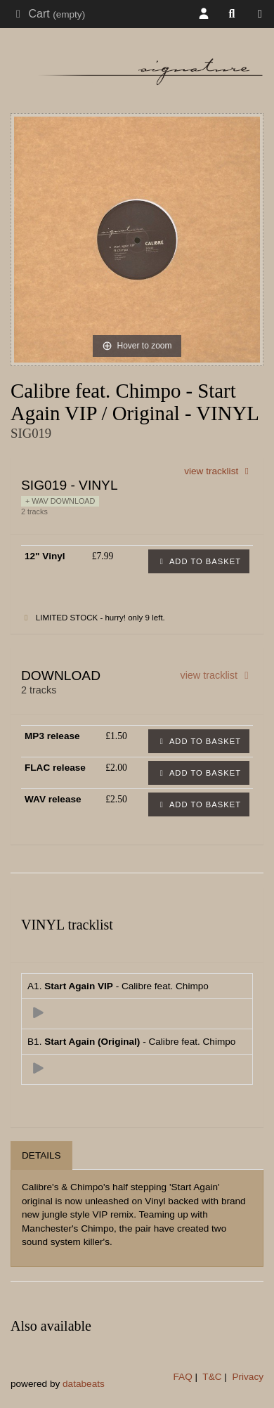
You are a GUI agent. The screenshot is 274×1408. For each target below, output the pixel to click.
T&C (211, 1376)
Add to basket (199, 561)
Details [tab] (41, 1155)
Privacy (247, 1376)
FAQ (183, 1376)
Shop (263, 14)
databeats (84, 1383)
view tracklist (218, 471)
